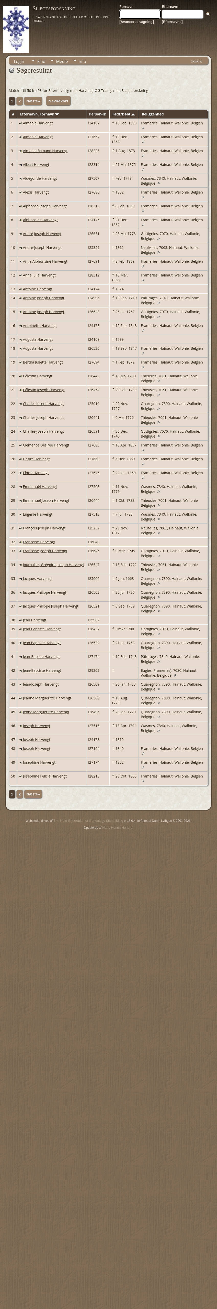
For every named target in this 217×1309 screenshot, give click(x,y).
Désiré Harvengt (36, 458)
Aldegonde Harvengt (40, 178)
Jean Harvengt (34, 620)
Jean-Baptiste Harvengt (42, 670)
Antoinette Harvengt (40, 325)
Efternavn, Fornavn (39, 114)
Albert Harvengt (36, 164)
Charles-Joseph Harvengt (43, 431)
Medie (62, 61)
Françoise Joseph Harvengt (45, 550)
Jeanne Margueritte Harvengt (47, 698)
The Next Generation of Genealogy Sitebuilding (88, 821)
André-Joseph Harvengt (42, 247)
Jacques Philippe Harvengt (44, 592)
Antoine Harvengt (37, 288)
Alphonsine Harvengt (40, 219)
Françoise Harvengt (39, 541)
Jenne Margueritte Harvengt (46, 711)
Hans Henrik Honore (117, 827)
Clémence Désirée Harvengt (46, 445)
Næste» (33, 101)
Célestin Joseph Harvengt (44, 389)
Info (82, 61)
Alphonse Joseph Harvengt (45, 206)
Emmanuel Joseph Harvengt (46, 500)
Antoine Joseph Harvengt (43, 297)
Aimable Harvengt (38, 123)
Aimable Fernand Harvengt (45, 150)
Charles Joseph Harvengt (43, 403)
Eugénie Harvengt (37, 514)
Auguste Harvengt (38, 339)
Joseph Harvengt (36, 725)
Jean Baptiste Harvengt (42, 628)
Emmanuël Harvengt (40, 486)
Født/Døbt (123, 114)
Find (41, 61)
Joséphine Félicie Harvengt (45, 776)
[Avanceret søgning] (136, 22)
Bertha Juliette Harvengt (43, 362)
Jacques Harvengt (37, 578)
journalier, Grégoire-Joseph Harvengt (53, 564)
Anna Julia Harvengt (39, 275)
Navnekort (58, 100)
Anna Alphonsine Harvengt (45, 261)
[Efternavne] (172, 22)
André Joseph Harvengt (42, 233)
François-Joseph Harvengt (44, 528)
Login (19, 61)
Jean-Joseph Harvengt (41, 684)
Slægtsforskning (53, 8)
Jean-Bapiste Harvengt (41, 656)
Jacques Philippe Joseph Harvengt (50, 606)
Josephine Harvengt (39, 762)
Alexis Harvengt (36, 192)
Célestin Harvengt (37, 376)
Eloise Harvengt (36, 472)
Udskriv (196, 61)
